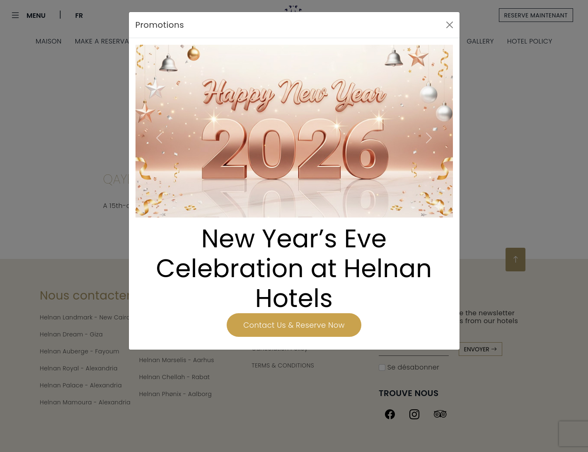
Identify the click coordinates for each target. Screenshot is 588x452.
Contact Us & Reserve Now (293, 325)
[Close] (449, 24)
